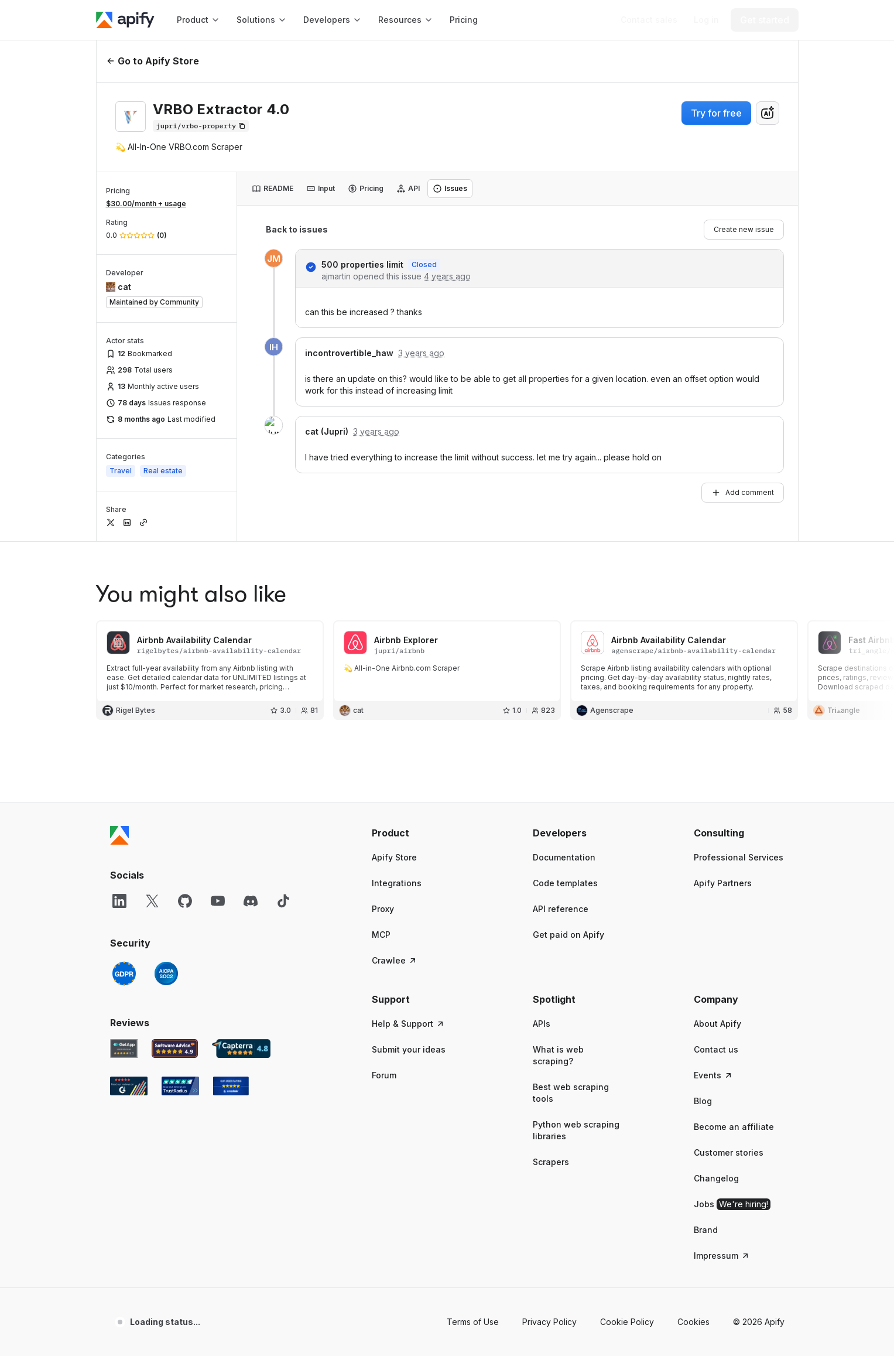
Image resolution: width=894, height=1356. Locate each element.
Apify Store (394, 857)
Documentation (564, 857)
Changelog (716, 1178)
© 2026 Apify (759, 1322)
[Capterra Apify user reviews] (241, 1048)
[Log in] (706, 19)
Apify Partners (723, 883)
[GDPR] (124, 973)
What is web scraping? (558, 1055)
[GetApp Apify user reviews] (124, 1048)
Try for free (716, 113)
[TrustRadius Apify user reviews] (180, 1086)
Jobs (732, 1204)
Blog (703, 1101)
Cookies (693, 1322)
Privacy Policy (549, 1322)
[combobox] (767, 113)
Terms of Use (473, 1322)
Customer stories (728, 1152)
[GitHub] (185, 901)
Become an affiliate (734, 1127)
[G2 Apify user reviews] (129, 1086)
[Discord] (250, 901)
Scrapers (551, 1162)
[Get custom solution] (649, 19)
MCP (381, 935)
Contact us (716, 1049)
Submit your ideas (409, 1049)
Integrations (397, 883)
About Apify (717, 1024)
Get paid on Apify (568, 935)
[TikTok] (283, 901)
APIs (541, 1024)
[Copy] (201, 126)
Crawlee (394, 960)
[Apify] (125, 20)
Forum (384, 1075)
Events (713, 1075)
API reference (560, 909)
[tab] (272, 188)
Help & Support (408, 1024)
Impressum (722, 1256)
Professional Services (738, 857)
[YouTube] (217, 901)
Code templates (565, 883)
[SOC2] (166, 973)
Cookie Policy (627, 1322)
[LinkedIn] (119, 901)
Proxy (383, 909)
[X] (152, 901)
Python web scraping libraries (576, 1130)
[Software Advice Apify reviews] (175, 1048)
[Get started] (765, 20)
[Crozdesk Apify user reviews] (231, 1086)
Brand (706, 1230)
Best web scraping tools (571, 1093)
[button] (417, 833)
